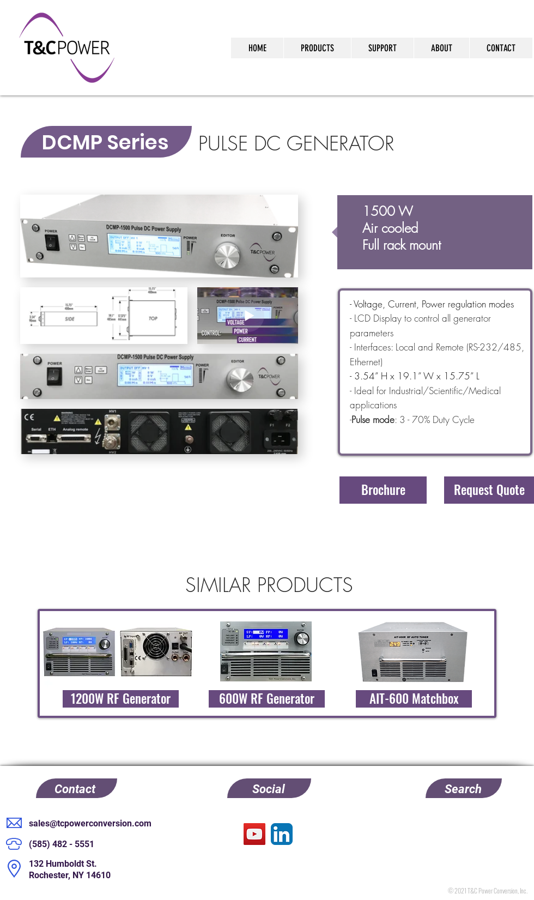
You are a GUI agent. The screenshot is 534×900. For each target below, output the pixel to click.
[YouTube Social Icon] (254, 834)
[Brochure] (383, 490)
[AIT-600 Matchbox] (414, 699)
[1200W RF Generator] (121, 699)
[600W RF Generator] (267, 699)
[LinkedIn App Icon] (282, 834)
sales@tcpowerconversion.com (90, 823)
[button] (489, 490)
